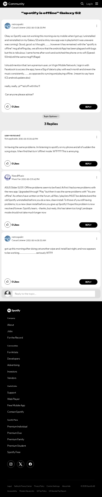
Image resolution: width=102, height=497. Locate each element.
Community (13, 4)
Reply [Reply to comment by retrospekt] (88, 106)
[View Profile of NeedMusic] (18, 175)
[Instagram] (11, 464)
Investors (12, 371)
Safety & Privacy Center (23, 486)
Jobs (9, 331)
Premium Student (16, 445)
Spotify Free (13, 452)
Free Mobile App (16, 405)
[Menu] (96, 4)
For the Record (15, 337)
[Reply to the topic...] (53, 294)
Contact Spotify (15, 411)
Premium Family (15, 439)
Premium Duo (14, 433)
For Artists (12, 352)
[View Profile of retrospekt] (17, 24)
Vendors (11, 378)
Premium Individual (17, 426)
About (10, 324)
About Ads (66, 486)
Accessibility (12, 491)
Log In (89, 3)
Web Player (13, 399)
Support (11, 392)
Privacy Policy (39, 486)
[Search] (82, 4)
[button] (96, 26)
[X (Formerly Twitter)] (20, 464)
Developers (13, 358)
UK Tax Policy (42, 491)
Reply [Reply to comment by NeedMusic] (88, 224)
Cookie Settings (53, 486)
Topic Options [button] (50, 116)
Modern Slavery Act (26, 491)
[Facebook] (30, 464)
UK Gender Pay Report (57, 491)
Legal (9, 486)
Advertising (13, 365)
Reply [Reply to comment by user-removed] (88, 163)
